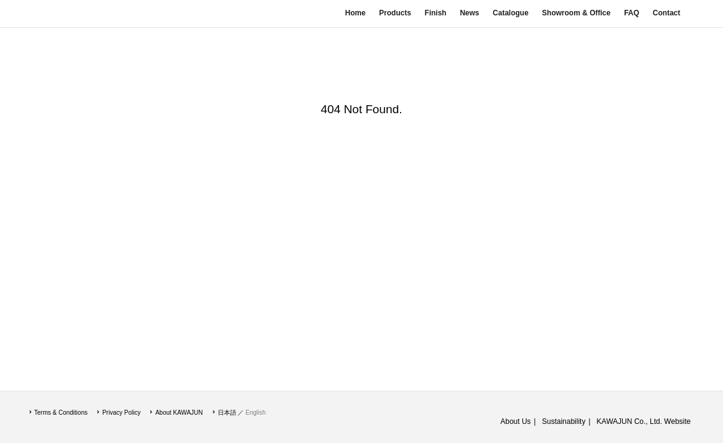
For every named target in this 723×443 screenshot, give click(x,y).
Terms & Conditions (61, 412)
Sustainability (564, 421)
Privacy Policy (121, 412)
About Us (515, 421)
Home (355, 13)
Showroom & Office (576, 13)
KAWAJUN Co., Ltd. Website (644, 421)
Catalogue (511, 13)
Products (395, 13)
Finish (435, 13)
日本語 (227, 412)
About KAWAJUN (178, 412)
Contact (667, 13)
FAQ (631, 13)
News (469, 13)
